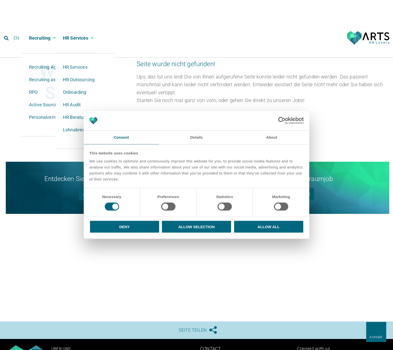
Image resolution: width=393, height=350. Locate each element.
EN (18, 26)
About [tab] (271, 137)
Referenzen (375, 6)
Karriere (324, 6)
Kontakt (376, 337)
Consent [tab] (121, 137)
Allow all (269, 227)
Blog (348, 6)
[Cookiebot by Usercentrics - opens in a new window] (282, 120)
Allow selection (196, 227)
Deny (124, 227)
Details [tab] (196, 137)
